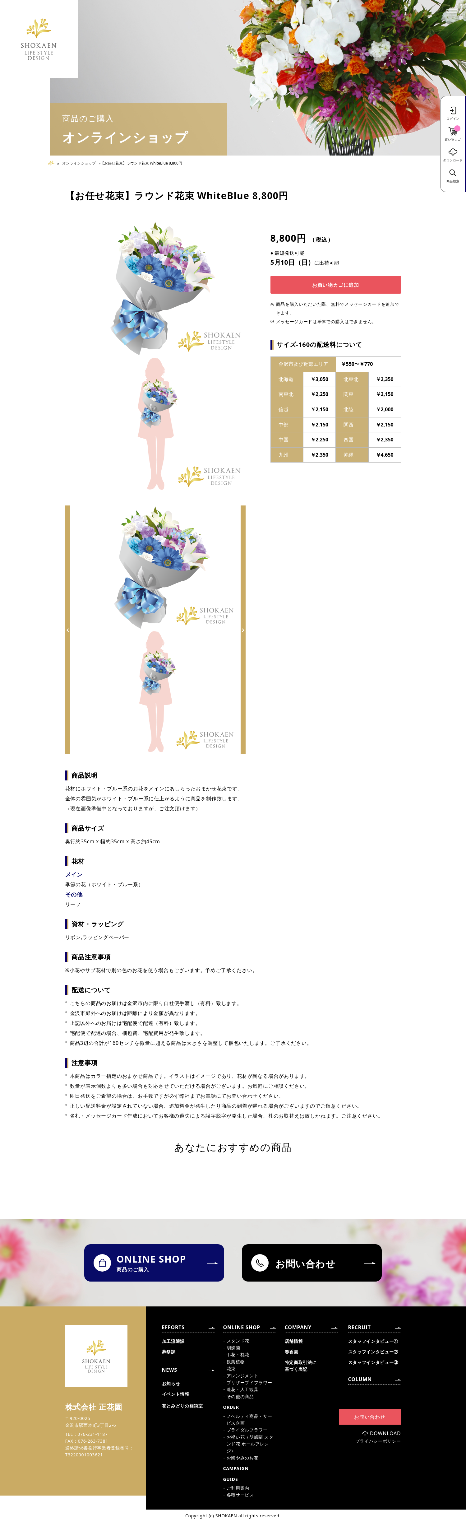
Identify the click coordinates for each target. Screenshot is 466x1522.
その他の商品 (240, 1396)
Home (53, 163)
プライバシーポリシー (378, 1441)
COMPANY (298, 1327)
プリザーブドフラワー (249, 1382)
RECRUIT (359, 1327)
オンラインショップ (79, 163)
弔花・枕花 (238, 1354)
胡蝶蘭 (233, 1348)
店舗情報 (294, 1341)
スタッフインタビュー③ (373, 1362)
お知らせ (171, 1383)
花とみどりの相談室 (182, 1406)
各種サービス (240, 1495)
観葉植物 (236, 1362)
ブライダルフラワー (247, 1430)
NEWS (169, 1369)
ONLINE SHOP (241, 1327)
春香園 (291, 1352)
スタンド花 (238, 1341)
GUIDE (230, 1479)
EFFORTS (173, 1327)
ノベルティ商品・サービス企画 (249, 1419)
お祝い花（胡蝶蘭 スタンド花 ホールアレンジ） (250, 1444)
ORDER (231, 1407)
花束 (231, 1368)
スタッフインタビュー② (373, 1352)
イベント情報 (175, 1394)
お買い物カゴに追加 (335, 285)
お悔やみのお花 (243, 1458)
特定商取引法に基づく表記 (301, 1365)
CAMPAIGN (236, 1468)
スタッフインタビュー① (373, 1341)
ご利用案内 (238, 1488)
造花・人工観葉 (243, 1389)
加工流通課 (173, 1341)
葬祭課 (169, 1352)
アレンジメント (243, 1376)
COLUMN (360, 1379)
